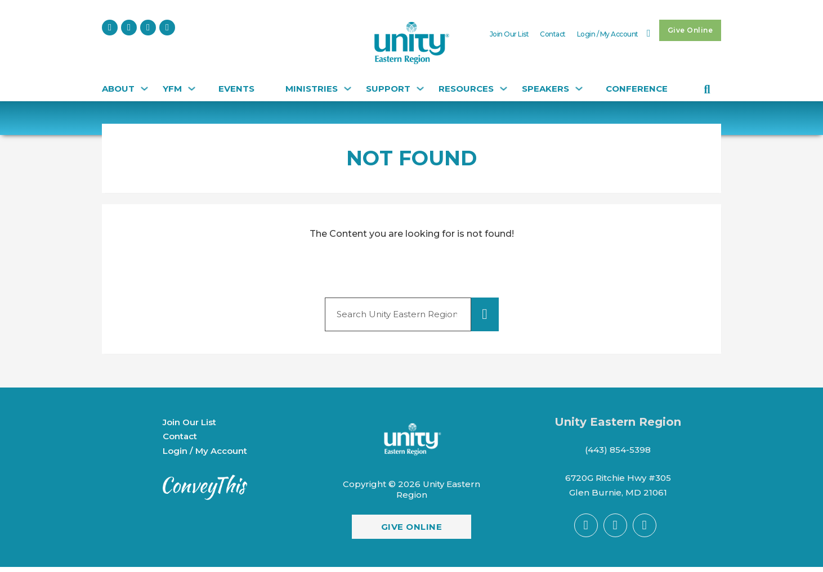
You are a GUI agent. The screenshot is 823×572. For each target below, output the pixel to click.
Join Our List (509, 34)
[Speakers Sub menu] (577, 91)
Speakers (545, 88)
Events (236, 88)
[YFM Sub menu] (190, 91)
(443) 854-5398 (618, 449)
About (118, 88)
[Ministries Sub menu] (346, 91)
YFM (172, 88)
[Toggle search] (707, 89)
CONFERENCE (637, 88)
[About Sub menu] (143, 91)
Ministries (311, 88)
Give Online (690, 30)
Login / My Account (607, 34)
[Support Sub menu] (418, 91)
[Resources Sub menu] (502, 91)
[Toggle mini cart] (649, 33)
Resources (466, 88)
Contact (553, 34)
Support (388, 88)
